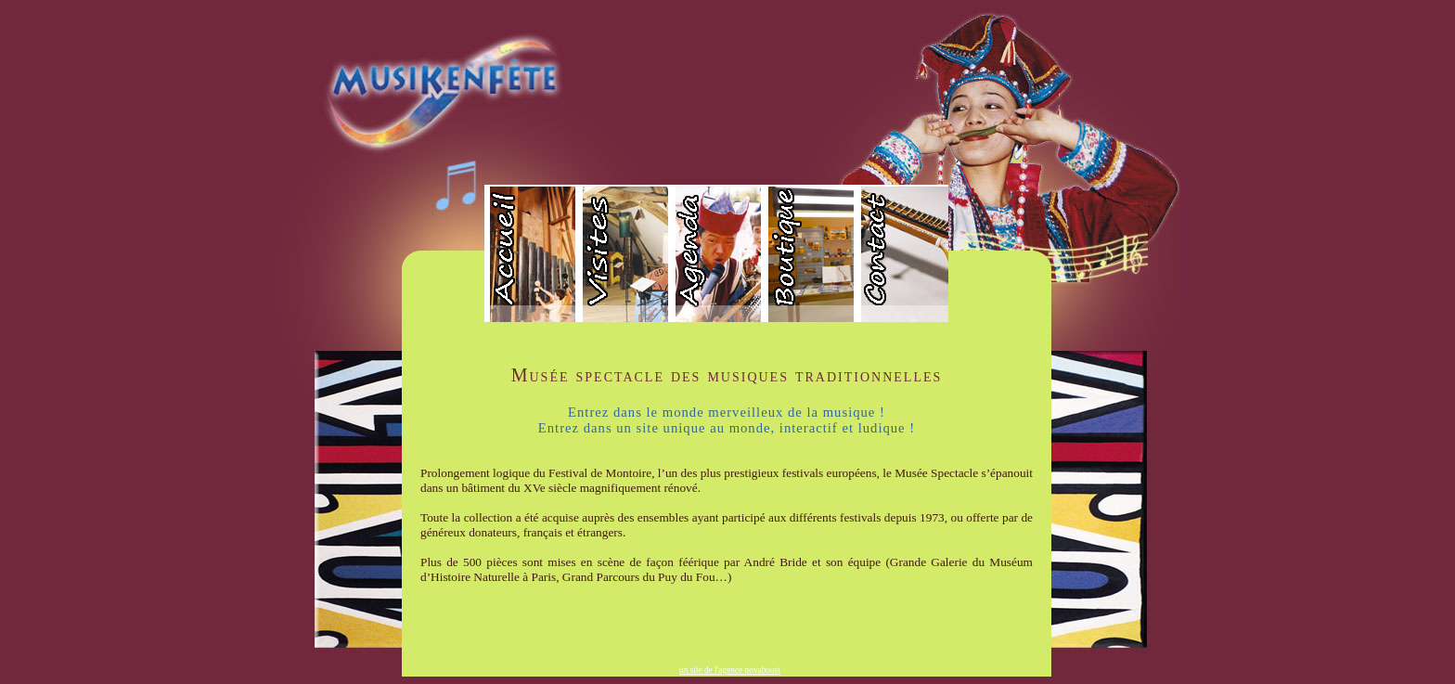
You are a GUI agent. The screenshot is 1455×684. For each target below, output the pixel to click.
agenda (716, 255)
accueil (530, 255)
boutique (809, 255)
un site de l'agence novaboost (729, 670)
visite (623, 255)
